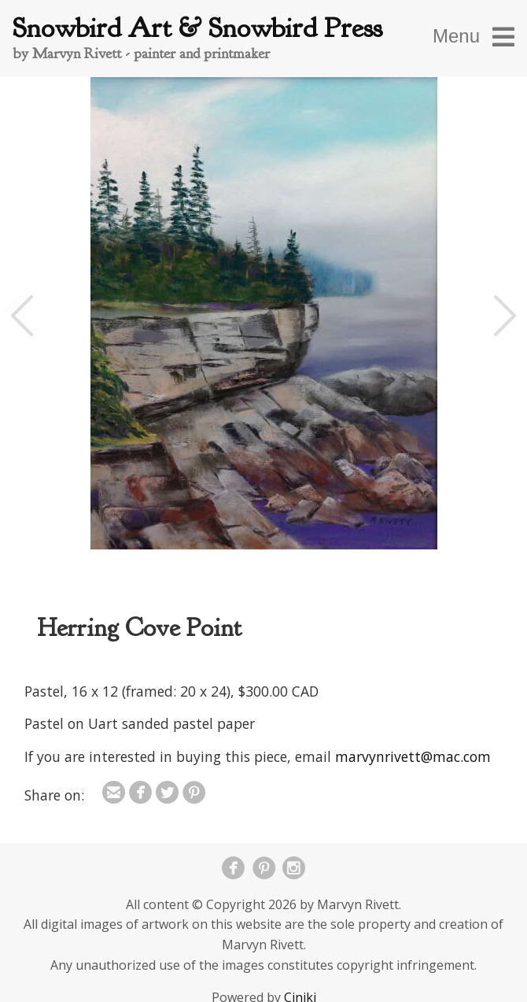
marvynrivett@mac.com (413, 756)
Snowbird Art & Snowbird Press (197, 28)
